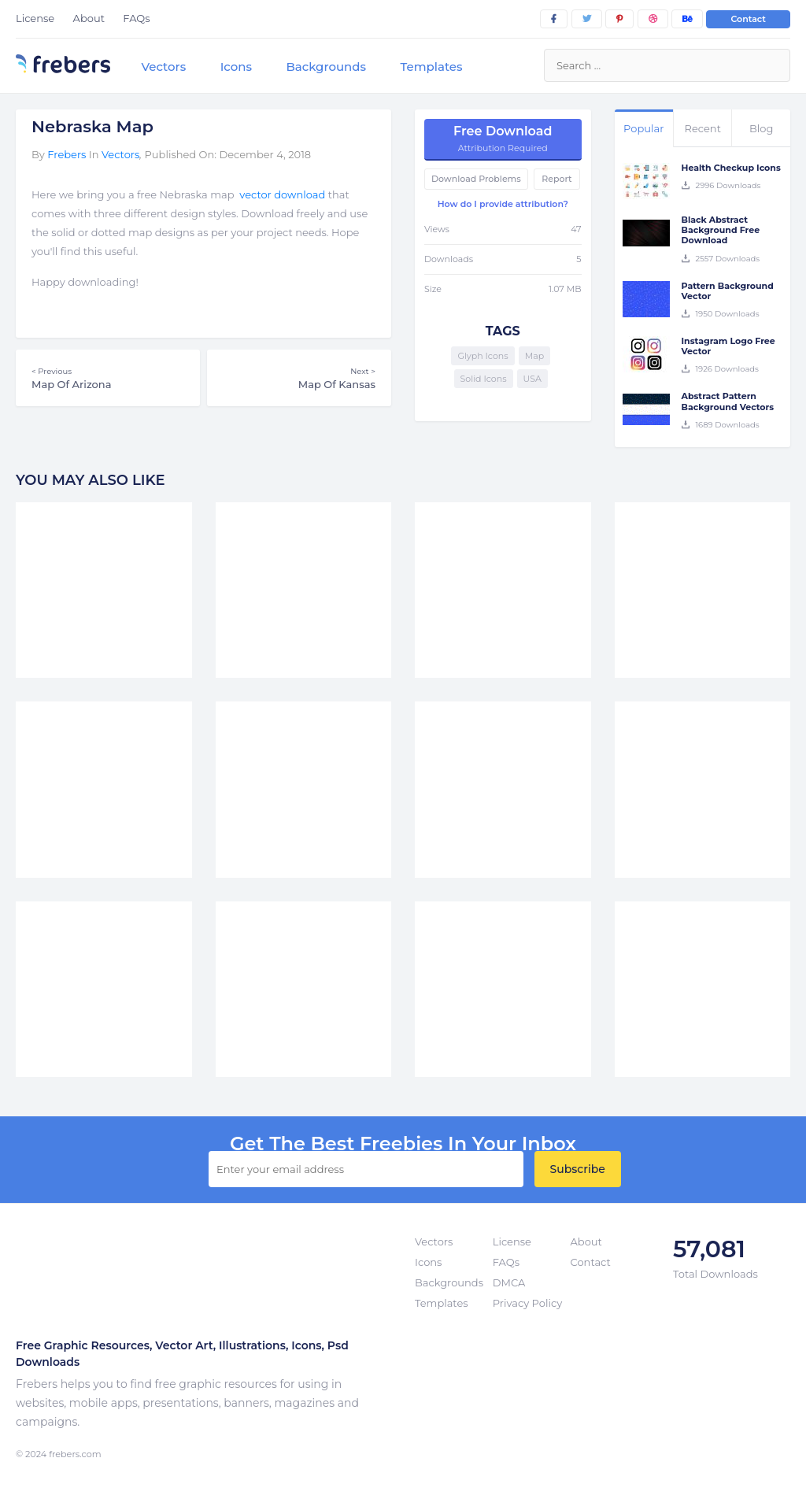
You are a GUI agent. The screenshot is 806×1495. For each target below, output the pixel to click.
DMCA (509, 1282)
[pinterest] (619, 18)
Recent (703, 128)
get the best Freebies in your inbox (403, 1143)
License (35, 18)
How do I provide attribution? (503, 203)
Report (556, 178)
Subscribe (577, 1169)
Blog (761, 128)
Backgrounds (326, 66)
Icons (236, 66)
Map (534, 355)
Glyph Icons (482, 355)
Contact (748, 18)
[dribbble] (653, 18)
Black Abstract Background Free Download (721, 230)
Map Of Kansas (299, 377)
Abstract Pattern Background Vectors (728, 401)
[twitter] (586, 18)
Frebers (66, 154)
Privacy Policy (527, 1303)
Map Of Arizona (107, 377)
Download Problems (476, 178)
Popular (643, 128)
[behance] (687, 18)
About (89, 18)
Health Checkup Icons (731, 167)
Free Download (503, 139)
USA (532, 378)
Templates (431, 66)
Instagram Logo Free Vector (728, 346)
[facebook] (554, 18)
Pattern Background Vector (728, 291)
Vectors (163, 66)
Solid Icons (483, 378)
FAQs (136, 18)
